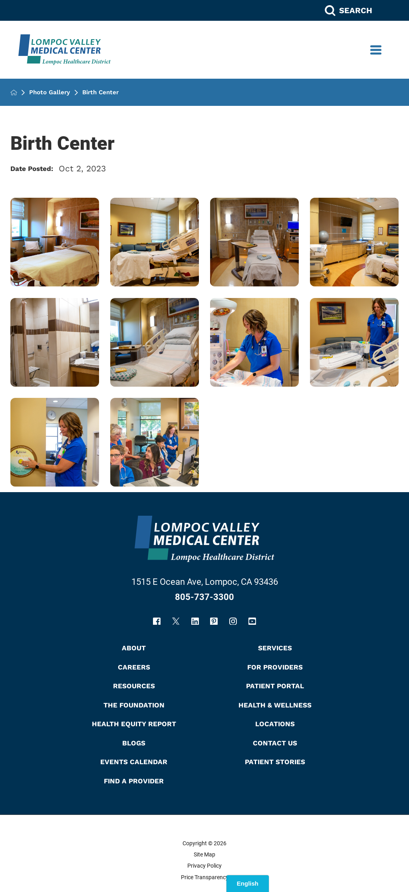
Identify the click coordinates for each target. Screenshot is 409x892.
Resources (134, 686)
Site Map (204, 854)
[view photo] (254, 342)
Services (275, 648)
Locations (275, 724)
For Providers (275, 667)
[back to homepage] (13, 92)
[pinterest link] (214, 621)
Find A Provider (134, 781)
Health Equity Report (134, 724)
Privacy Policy (204, 865)
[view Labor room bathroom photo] (54, 342)
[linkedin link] (195, 621)
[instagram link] (233, 621)
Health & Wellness (275, 705)
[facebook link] (157, 621)
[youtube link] (252, 621)
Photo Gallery (49, 92)
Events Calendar (133, 762)
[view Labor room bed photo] (154, 342)
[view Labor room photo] (354, 242)
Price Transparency (204, 877)
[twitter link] (176, 621)
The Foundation (134, 705)
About (134, 648)
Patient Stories (275, 762)
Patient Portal (275, 686)
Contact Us (275, 743)
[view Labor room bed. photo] (54, 242)
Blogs (133, 743)
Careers (134, 667)
